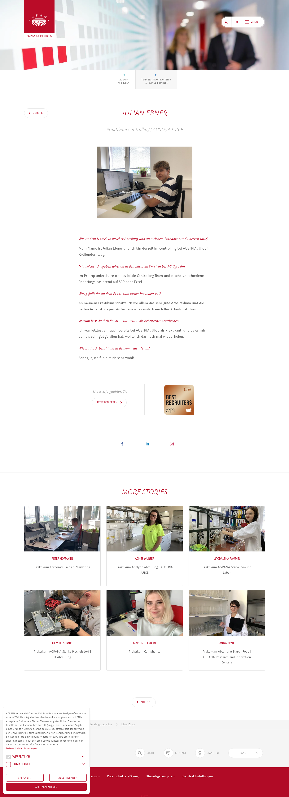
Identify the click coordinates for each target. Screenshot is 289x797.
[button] (122, 443)
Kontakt (175, 747)
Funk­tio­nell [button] (19, 764)
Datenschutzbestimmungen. (21, 748)
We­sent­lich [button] (18, 757)
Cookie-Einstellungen (197, 771)
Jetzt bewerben (107, 402)
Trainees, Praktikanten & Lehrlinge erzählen (156, 81)
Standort (207, 747)
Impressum (92, 771)
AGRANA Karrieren (124, 81)
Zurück (37, 113)
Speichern (24, 777)
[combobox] (245, 747)
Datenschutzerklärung (122, 771)
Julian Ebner (128, 719)
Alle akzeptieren (46, 787)
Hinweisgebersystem (160, 771)
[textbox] (243, 747)
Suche (145, 747)
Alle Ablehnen (68, 777)
